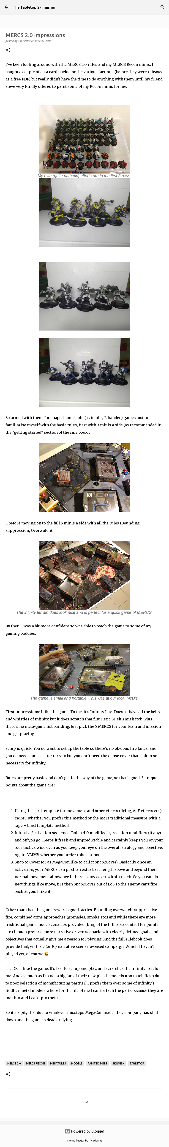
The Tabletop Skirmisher (34, 7)
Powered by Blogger (84, 1131)
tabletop (137, 1063)
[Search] (162, 7)
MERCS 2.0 (14, 1063)
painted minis (97, 1063)
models (76, 1063)
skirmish (118, 1063)
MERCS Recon (35, 1063)
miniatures (58, 1063)
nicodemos (95, 1140)
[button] (8, 50)
